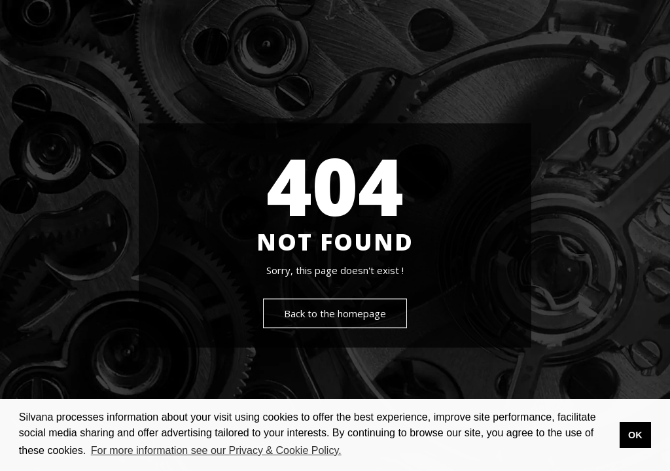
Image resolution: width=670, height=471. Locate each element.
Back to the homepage (335, 314)
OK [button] (635, 435)
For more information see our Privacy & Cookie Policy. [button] (216, 450)
